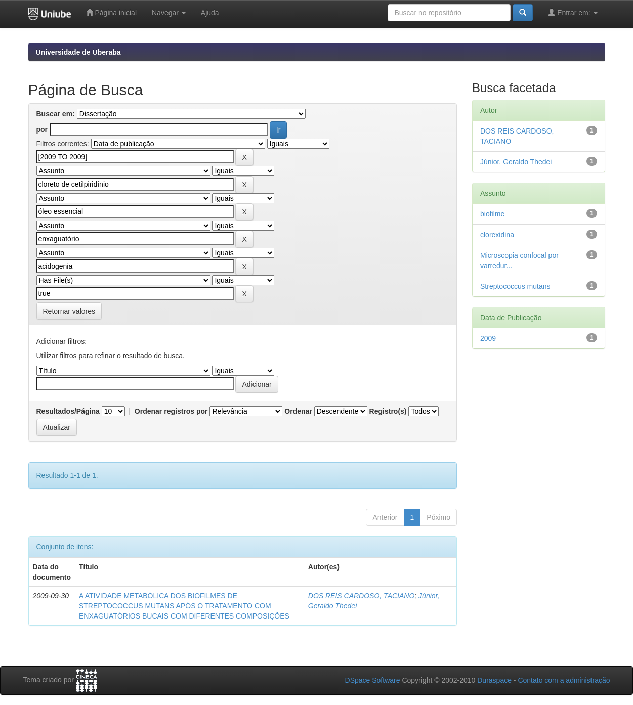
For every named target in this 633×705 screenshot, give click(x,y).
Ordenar (298, 411)
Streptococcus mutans (515, 286)
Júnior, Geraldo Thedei (516, 162)
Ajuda (210, 13)
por (42, 129)
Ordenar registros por (171, 411)
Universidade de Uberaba (78, 52)
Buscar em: (55, 114)
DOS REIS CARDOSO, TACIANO (361, 596)
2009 (488, 338)
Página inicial (111, 12)
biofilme (492, 214)
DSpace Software (372, 680)
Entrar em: (572, 12)
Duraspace (494, 680)
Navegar (169, 13)
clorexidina (497, 235)
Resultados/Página (68, 411)
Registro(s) (388, 411)
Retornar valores (69, 311)
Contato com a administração (564, 680)
